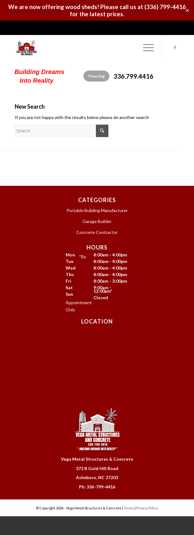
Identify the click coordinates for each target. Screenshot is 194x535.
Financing (96, 76)
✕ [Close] (187, 10)
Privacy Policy (147, 508)
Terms (129, 508)
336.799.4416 (133, 76)
